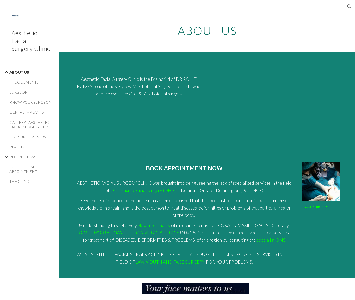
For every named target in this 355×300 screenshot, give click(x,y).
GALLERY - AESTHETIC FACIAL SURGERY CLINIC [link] (31, 124)
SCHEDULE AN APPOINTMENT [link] (23, 168)
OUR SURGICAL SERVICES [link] (32, 136)
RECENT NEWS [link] (22, 156)
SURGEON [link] (18, 92)
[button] (349, 6)
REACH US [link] (18, 147)
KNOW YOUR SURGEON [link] (30, 102)
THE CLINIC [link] (19, 181)
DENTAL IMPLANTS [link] (26, 112)
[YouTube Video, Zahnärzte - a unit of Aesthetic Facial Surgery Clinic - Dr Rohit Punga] (275, 104)
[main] (207, 29)
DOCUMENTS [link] (26, 82)
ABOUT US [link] (19, 72)
